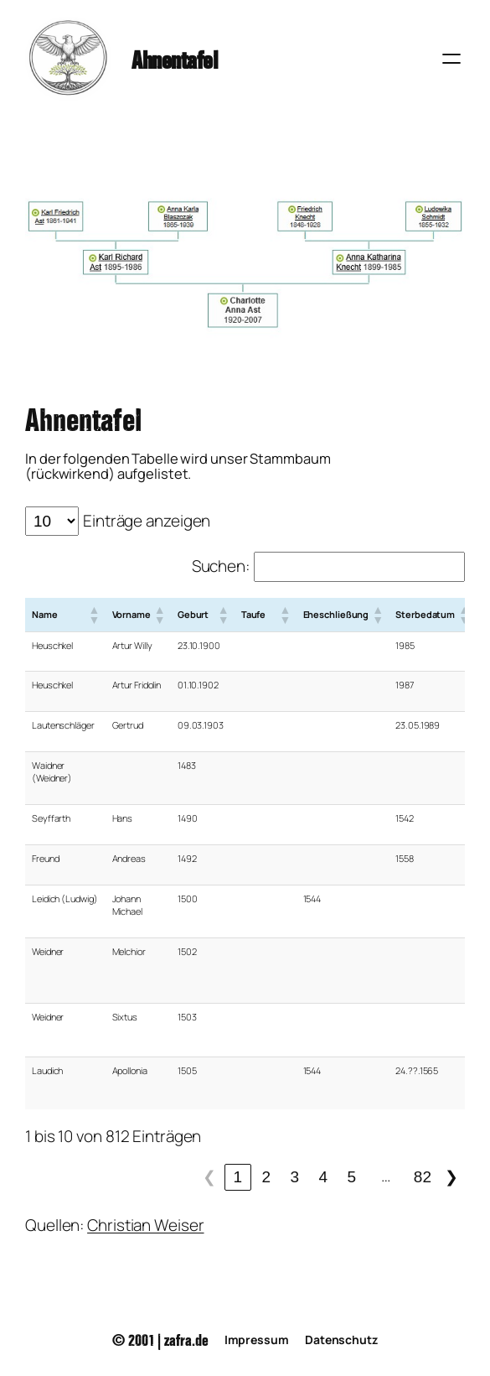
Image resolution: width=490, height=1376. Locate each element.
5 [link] (352, 1177)
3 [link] (295, 1177)
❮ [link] (209, 1177)
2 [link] (266, 1177)
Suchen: (221, 566)
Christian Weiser (145, 1225)
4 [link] (323, 1177)
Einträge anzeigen (146, 521)
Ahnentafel (174, 58)
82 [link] (422, 1177)
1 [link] (238, 1177)
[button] (94, 615)
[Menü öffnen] (451, 58)
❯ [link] (451, 1177)
